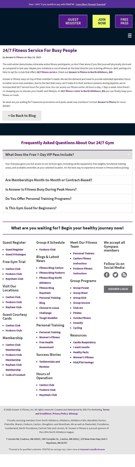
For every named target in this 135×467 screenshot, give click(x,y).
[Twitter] (117, 276)
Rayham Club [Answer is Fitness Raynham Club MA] (14, 307)
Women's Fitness (49, 337)
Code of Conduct (15, 374)
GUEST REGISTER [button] (73, 21)
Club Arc (78, 307)
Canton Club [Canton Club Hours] (46, 385)
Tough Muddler (48, 318)
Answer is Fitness (15, 57)
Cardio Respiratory (84, 342)
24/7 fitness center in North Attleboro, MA (83, 91)
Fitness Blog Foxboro (52, 272)
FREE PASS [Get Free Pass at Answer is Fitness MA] (124, 21)
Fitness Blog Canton (51, 267)
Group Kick (79, 297)
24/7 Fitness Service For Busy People (40, 50)
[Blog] (125, 276)
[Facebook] (108, 276)
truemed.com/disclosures (92, 449)
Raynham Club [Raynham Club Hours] (48, 395)
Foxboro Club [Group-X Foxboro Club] (47, 249)
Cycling (77, 327)
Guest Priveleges (16, 254)
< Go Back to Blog (22, 115)
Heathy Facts (81, 352)
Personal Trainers (83, 253)
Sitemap (73, 413)
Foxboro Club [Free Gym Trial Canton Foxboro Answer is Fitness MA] (14, 274)
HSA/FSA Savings (83, 362)
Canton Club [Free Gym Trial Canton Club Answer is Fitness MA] (13, 268)
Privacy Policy (60, 413)
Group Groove (81, 302)
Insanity (78, 322)
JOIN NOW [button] (102, 21)
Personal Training (50, 332)
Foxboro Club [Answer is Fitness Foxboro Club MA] (14, 302)
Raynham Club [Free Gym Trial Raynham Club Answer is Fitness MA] (14, 278)
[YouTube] (105, 280)
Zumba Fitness (82, 318)
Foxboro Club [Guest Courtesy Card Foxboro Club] (14, 330)
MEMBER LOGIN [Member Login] (118, 289)
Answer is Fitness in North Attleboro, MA (90, 72)
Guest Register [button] (14, 249)
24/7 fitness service (47, 72)
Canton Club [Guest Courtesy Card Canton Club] (13, 325)
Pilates (77, 313)
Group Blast (80, 293)
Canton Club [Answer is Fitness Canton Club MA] (13, 297)
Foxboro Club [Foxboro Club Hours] (47, 389)
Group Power (81, 287)
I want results (81, 347)
